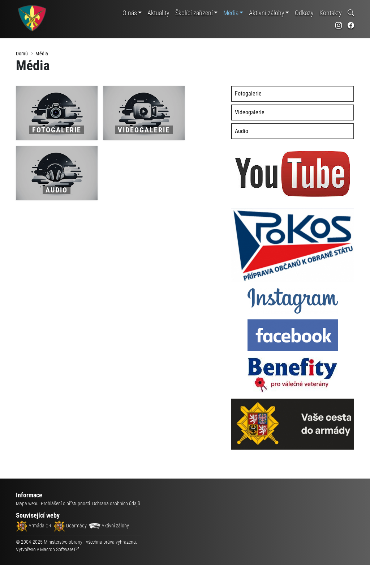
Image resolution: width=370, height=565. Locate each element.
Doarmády (70, 525)
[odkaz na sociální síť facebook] (351, 25)
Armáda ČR (33, 525)
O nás (129, 13)
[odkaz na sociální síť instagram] (338, 25)
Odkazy (304, 13)
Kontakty (330, 13)
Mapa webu (27, 503)
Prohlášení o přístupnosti (65, 503)
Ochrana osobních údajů (116, 503)
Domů (22, 53)
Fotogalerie (248, 93)
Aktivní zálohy (266, 13)
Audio (241, 131)
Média (230, 13)
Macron (56, 549)
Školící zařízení (194, 13)
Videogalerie (249, 112)
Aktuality (158, 13)
